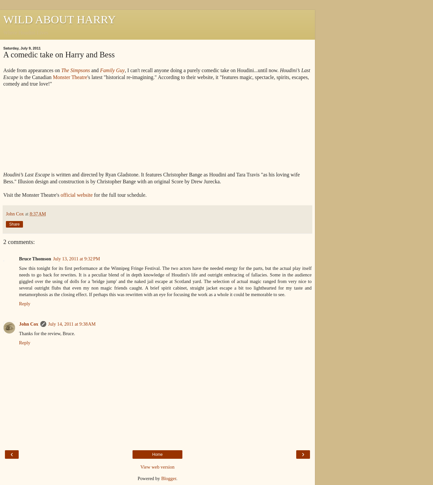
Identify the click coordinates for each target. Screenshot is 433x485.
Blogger (168, 478)
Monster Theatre (70, 77)
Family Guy (112, 70)
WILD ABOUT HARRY (59, 19)
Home (157, 454)
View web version (157, 467)
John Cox (28, 324)
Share (14, 224)
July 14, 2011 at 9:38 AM (72, 324)
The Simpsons (75, 70)
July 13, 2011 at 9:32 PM (76, 258)
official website (77, 195)
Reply (24, 303)
